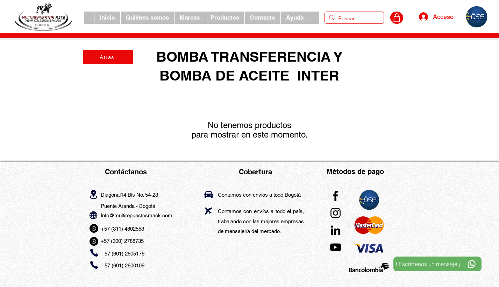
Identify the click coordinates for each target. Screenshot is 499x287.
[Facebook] (335, 196)
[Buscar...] (353, 18)
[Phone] (94, 252)
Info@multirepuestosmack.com (136, 215)
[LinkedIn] (335, 230)
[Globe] (93, 215)
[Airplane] (209, 210)
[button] (189, 18)
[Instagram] (335, 213)
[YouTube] (335, 247)
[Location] (93, 194)
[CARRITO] (396, 18)
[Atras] (108, 57)
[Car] (208, 194)
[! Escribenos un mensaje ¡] (437, 264)
